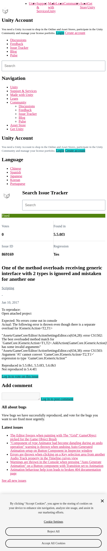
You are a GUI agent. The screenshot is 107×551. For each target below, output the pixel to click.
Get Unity (91, 5)
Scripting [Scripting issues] (8, 288)
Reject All (53, 531)
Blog (13, 51)
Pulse (14, 55)
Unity (32, 3)
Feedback (16, 44)
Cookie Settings (53, 521)
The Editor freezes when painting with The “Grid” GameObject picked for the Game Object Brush (53, 438)
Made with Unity (52, 7)
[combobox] (53, 66)
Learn (60, 3)
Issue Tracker (19, 47)
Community (72, 3)
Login (60, 33)
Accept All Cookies (53, 543)
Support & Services (23, 91)
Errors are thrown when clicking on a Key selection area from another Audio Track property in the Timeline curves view (57, 457)
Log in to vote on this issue (20, 376)
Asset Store (18, 125)
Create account (75, 33)
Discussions (18, 40)
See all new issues (14, 482)
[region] (53, 522)
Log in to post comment (61, 400)
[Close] (102, 501)
